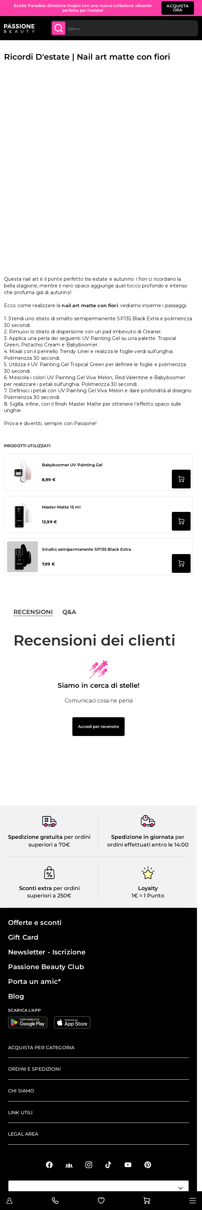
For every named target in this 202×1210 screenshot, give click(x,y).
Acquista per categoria (41, 1048)
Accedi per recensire (98, 726)
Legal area (23, 1134)
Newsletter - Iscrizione (46, 952)
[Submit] (59, 28)
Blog (16, 996)
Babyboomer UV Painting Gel (72, 464)
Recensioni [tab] (33, 612)
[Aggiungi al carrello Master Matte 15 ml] (181, 521)
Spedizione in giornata (142, 837)
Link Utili (20, 1113)
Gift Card (23, 937)
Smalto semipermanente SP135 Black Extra (86, 549)
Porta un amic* (34, 982)
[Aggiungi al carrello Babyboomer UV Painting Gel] (181, 479)
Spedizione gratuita (35, 837)
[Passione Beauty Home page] (19, 28)
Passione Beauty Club (46, 967)
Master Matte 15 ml (61, 507)
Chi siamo (21, 1091)
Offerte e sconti (35, 923)
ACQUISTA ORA (177, 7)
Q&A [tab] (69, 612)
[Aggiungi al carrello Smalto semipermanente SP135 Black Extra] (181, 563)
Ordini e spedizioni (34, 1069)
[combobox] (124, 28)
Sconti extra (35, 888)
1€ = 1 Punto (148, 895)
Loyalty (148, 888)
